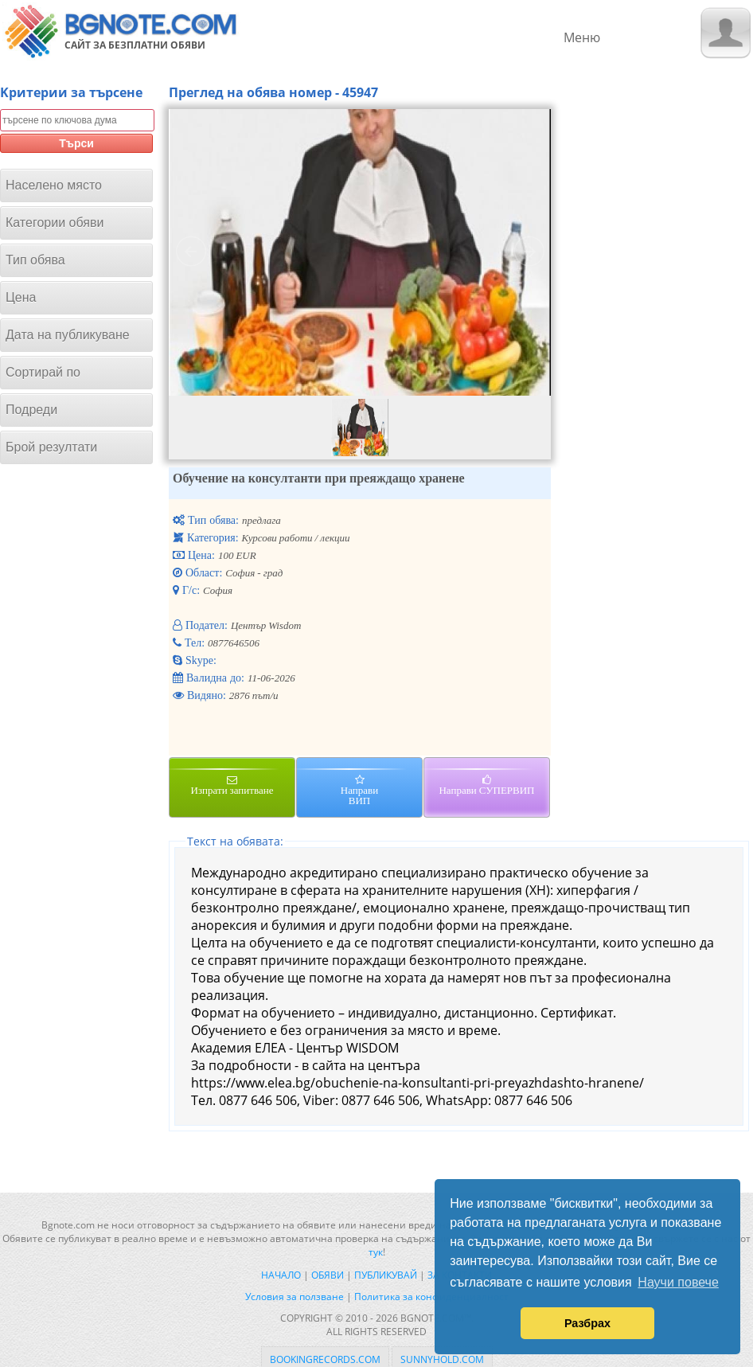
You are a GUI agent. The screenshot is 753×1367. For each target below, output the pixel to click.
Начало (281, 1275)
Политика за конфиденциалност (431, 1296)
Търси (76, 143)
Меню (582, 37)
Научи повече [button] (678, 1282)
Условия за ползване (294, 1296)
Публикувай (385, 1275)
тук (376, 1252)
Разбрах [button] (587, 1323)
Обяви (327, 1275)
